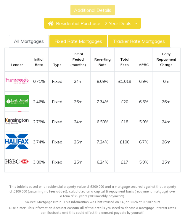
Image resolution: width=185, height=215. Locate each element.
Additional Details (92, 10)
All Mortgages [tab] (29, 41)
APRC (144, 64)
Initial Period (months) (78, 59)
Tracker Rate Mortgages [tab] (139, 41)
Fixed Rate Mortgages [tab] (78, 41)
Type (57, 64)
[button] (92, 23)
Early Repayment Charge (166, 59)
